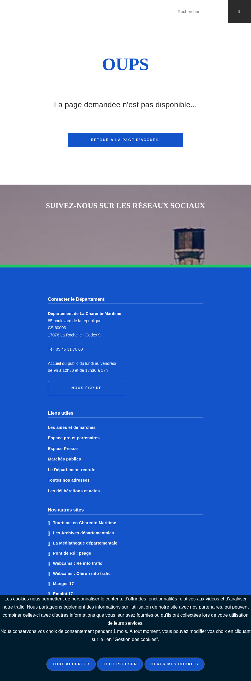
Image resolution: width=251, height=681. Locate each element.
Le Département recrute (71, 469)
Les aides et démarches (72, 427)
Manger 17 (63, 583)
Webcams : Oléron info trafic (82, 573)
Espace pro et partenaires (74, 438)
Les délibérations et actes (74, 491)
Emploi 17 (63, 593)
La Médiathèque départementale (85, 543)
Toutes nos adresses (69, 480)
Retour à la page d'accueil (125, 141)
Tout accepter (71, 664)
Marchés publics (64, 459)
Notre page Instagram (147, 232)
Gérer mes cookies (174, 664)
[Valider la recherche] (170, 12)
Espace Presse (63, 448)
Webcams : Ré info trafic (77, 563)
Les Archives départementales (83, 533)
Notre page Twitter (126, 232)
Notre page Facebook (103, 232)
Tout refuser (120, 664)
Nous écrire (86, 388)
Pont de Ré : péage (72, 553)
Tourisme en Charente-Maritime (84, 522)
